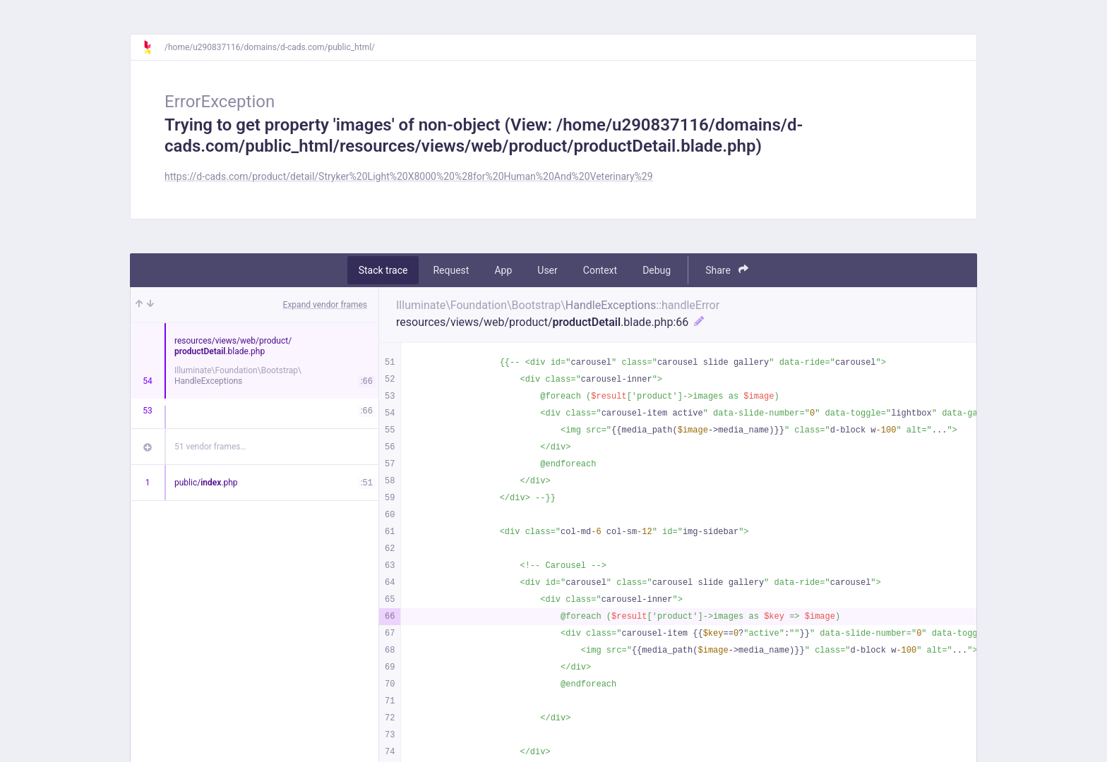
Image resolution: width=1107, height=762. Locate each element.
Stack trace (383, 270)
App (503, 270)
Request (451, 270)
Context (600, 270)
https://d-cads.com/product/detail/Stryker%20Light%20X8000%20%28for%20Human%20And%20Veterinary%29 (408, 176)
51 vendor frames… (210, 447)
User (547, 270)
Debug (656, 270)
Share (726, 270)
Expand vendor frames (325, 305)
